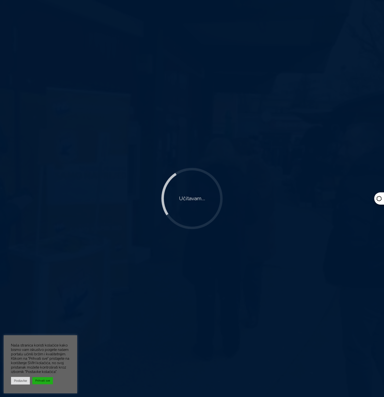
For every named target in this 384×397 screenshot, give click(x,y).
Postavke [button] (20, 381)
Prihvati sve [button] (42, 380)
